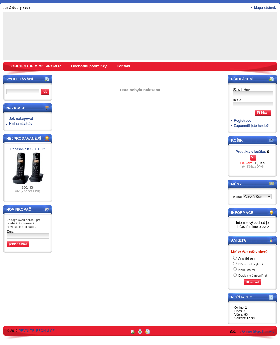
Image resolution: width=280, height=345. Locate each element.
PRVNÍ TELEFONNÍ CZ (37, 331)
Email (11, 231)
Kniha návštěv (20, 124)
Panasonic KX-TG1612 (27, 149)
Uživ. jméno (241, 89)
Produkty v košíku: (252, 152)
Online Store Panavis (258, 332)
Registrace (242, 121)
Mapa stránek (265, 8)
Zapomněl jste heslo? (251, 126)
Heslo (237, 100)
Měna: (238, 196)
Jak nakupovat (21, 119)
